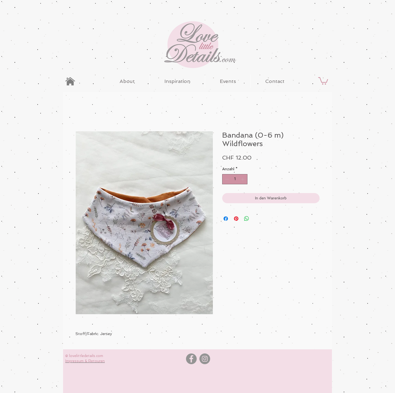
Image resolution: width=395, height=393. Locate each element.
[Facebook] (191, 358)
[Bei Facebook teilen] (225, 218)
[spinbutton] (235, 179)
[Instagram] (204, 358)
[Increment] (243, 179)
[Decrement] (226, 179)
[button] (323, 80)
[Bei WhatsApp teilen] (246, 218)
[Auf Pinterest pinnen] (236, 218)
